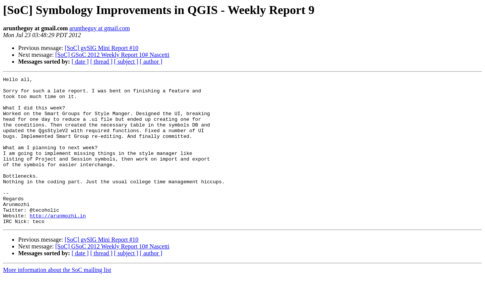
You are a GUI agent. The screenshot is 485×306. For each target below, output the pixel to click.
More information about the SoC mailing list (57, 299)
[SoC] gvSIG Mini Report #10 (102, 48)
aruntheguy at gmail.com (99, 28)
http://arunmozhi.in (58, 243)
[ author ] (151, 61)
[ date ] (80, 61)
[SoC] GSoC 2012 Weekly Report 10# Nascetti (112, 55)
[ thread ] (101, 61)
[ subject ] (126, 61)
